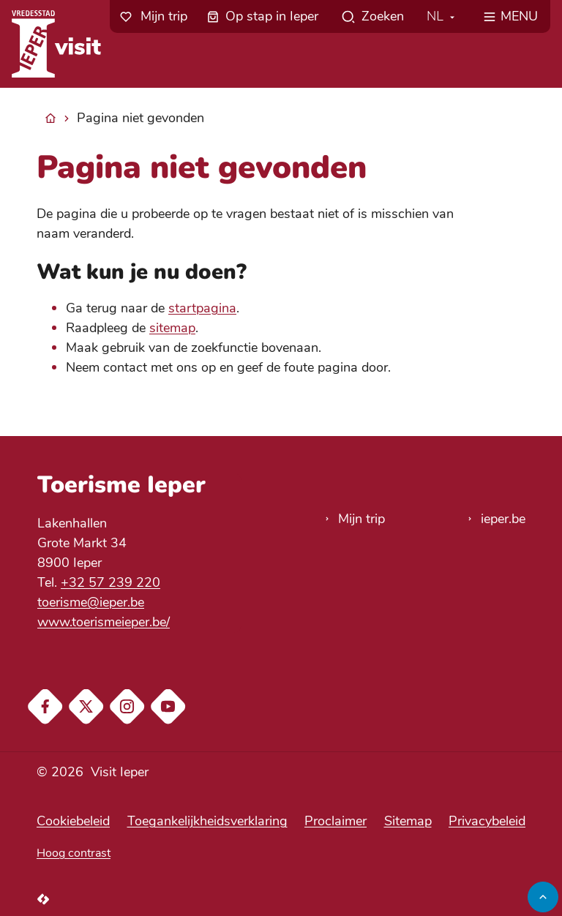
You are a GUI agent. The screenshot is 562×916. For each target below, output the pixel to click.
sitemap (172, 328)
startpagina (202, 308)
